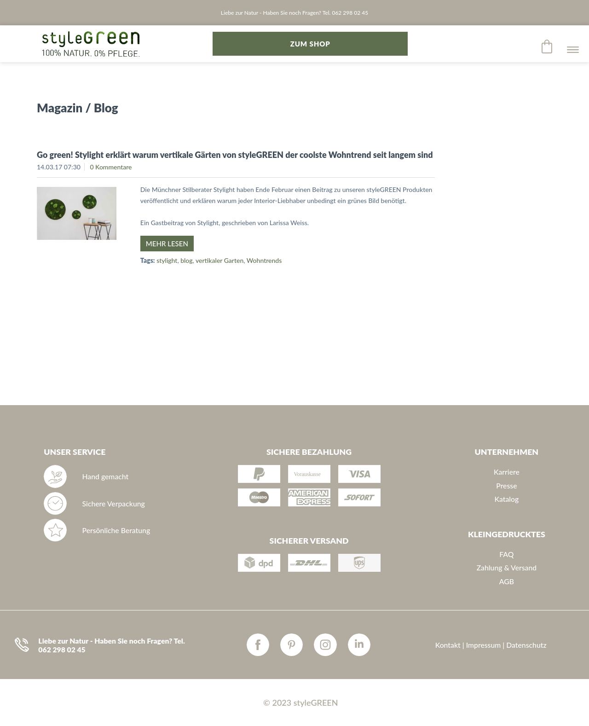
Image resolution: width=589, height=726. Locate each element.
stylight (166, 260)
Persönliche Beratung (116, 530)
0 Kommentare (111, 167)
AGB (506, 581)
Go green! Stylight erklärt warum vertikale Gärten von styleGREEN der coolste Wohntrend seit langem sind (235, 155)
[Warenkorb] (547, 46)
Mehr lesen (167, 243)
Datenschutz (526, 644)
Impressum (483, 644)
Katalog (506, 498)
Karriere (507, 471)
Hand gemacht (105, 476)
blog (186, 260)
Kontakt (448, 644)
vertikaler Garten (219, 260)
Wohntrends (264, 260)
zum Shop (310, 44)
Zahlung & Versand (507, 567)
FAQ (506, 554)
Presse (506, 485)
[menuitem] (547, 46)
